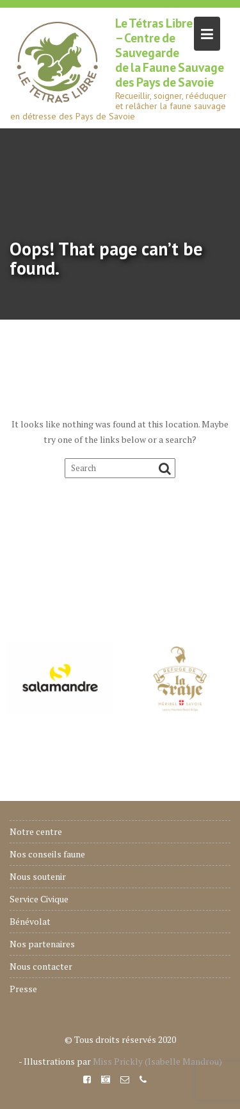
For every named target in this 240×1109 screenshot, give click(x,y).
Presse (23, 989)
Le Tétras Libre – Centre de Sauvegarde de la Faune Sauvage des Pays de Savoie (169, 52)
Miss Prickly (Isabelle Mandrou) (157, 1061)
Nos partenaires (42, 944)
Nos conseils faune (47, 854)
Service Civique (39, 899)
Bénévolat (30, 921)
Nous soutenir (38, 876)
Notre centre (36, 831)
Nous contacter (41, 966)
